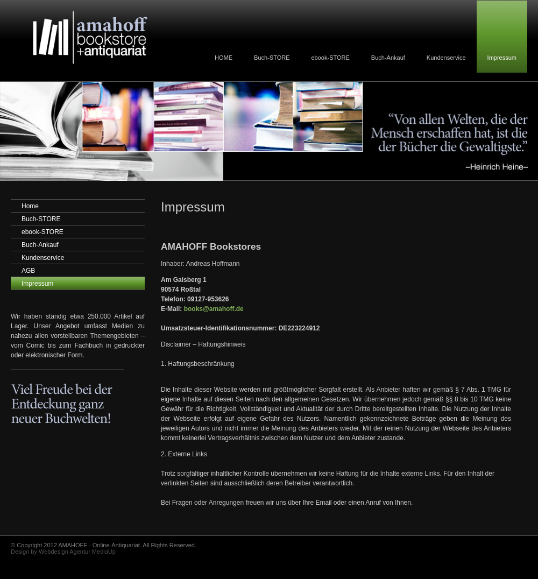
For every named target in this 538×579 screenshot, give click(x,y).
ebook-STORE (331, 57)
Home (30, 206)
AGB (28, 270)
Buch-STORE (271, 57)
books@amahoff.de (214, 309)
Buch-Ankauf (388, 57)
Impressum (501, 57)
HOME (223, 57)
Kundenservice (446, 57)
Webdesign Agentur (64, 551)
